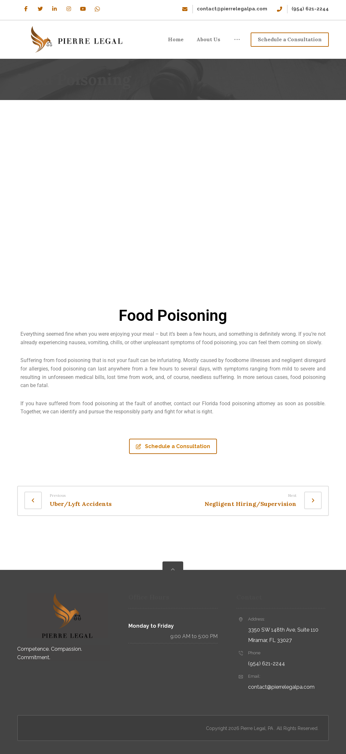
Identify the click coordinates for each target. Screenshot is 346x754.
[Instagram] (68, 8)
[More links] (237, 39)
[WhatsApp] (97, 8)
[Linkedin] (54, 8)
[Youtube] (83, 8)
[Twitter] (40, 8)
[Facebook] (25, 8)
